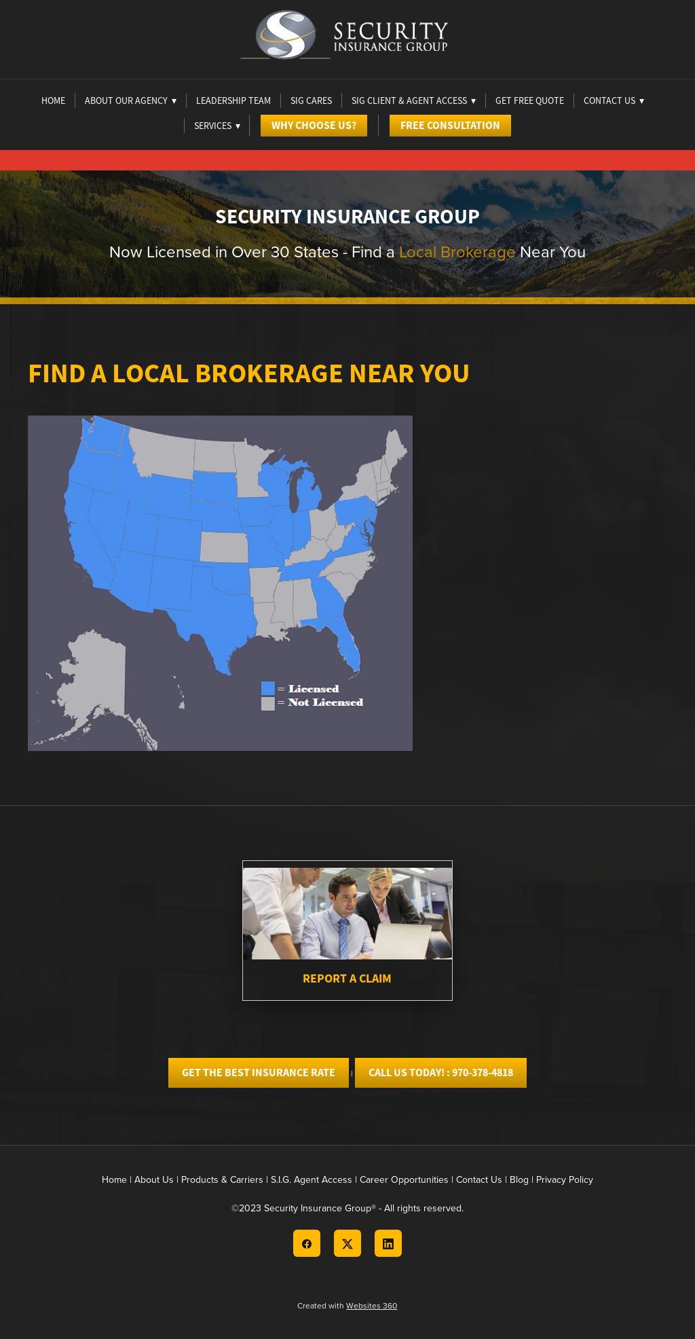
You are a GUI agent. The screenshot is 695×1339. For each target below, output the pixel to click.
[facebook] (306, 1243)
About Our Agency (130, 100)
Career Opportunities (404, 1179)
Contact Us (479, 1179)
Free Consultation (450, 125)
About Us (154, 1179)
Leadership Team (233, 100)
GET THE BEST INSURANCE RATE (258, 1072)
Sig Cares (311, 100)
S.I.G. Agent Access (311, 1179)
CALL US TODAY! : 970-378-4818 (441, 1072)
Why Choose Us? (313, 125)
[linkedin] (388, 1243)
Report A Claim (347, 978)
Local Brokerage (457, 251)
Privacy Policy (564, 1179)
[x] (347, 1243)
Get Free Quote (529, 100)
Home (53, 100)
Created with (347, 1305)
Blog (519, 1179)
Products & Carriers (222, 1179)
